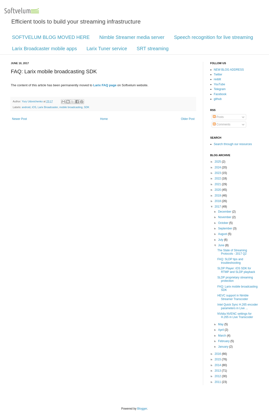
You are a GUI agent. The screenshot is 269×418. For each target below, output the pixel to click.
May (221, 324)
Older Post (188, 119)
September (225, 228)
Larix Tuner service (106, 48)
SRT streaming (153, 48)
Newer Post (19, 119)
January (223, 346)
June (221, 245)
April (221, 330)
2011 (218, 382)
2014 (218, 365)
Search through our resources (233, 144)
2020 (218, 189)
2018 (218, 201)
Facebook (220, 94)
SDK (86, 107)
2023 (218, 173)
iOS (34, 107)
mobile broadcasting (71, 107)
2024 (218, 167)
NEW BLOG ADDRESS (229, 69)
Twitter (218, 74)
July (221, 239)
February (224, 341)
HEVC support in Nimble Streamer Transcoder (233, 297)
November (225, 217)
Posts (218, 117)
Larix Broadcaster (48, 107)
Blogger (142, 408)
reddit (217, 79)
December (225, 211)
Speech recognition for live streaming (213, 37)
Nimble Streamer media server (131, 37)
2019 (218, 195)
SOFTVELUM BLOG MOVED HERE (51, 37)
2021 (218, 184)
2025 (218, 161)
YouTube (219, 84)
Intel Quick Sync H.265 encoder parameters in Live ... (237, 306)
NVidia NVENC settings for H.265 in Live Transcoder (235, 315)
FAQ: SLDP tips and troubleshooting (230, 261)
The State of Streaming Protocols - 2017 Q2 (232, 252)
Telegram (220, 89)
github (218, 99)
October (223, 223)
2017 (218, 206)
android (26, 107)
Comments (221, 124)
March (222, 335)
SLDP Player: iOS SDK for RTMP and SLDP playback (236, 270)
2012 (218, 376)
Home (104, 119)
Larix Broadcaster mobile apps (44, 48)
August (223, 234)
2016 (218, 354)
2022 (218, 178)
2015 (218, 359)
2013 (218, 370)
